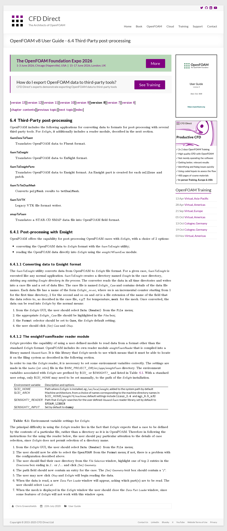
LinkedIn (155, 522)
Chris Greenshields (26, 506)
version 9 (82, 102)
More (155, 63)
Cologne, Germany (195, 223)
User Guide (74, 506)
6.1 (141, 372)
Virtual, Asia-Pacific (196, 198)
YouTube (180, 522)
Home (127, 26)
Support (198, 26)
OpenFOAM (154, 26)
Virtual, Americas (194, 204)
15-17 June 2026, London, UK (88, 65)
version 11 (51, 102)
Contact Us (143, 522)
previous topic (47, 109)
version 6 (128, 102)
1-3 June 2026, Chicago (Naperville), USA (41, 65)
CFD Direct (44, 18)
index (79, 109)
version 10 (67, 102)
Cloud (170, 26)
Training (183, 26)
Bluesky (165, 522)
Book (139, 26)
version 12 (34, 102)
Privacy (213, 522)
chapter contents (23, 109)
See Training (149, 84)
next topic (66, 109)
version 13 (18, 102)
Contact (212, 26)
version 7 (113, 102)
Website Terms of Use (197, 522)
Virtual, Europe (193, 211)
